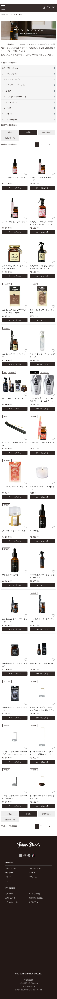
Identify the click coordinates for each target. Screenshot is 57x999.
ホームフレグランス (12, 868)
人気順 (10, 132)
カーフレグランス (35, 868)
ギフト (7, 881)
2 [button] (41, 144)
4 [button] (49, 144)
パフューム (33, 877)
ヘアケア (32, 873)
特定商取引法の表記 (36, 898)
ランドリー (9, 877)
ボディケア (9, 873)
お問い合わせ (10, 898)
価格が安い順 (46, 132)
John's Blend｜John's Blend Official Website (18, 7)
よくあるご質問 (34, 894)
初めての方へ (10, 894)
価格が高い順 (10, 138)
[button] (54, 144)
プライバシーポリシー (13, 902)
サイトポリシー (34, 902)
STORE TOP (4, 15)
